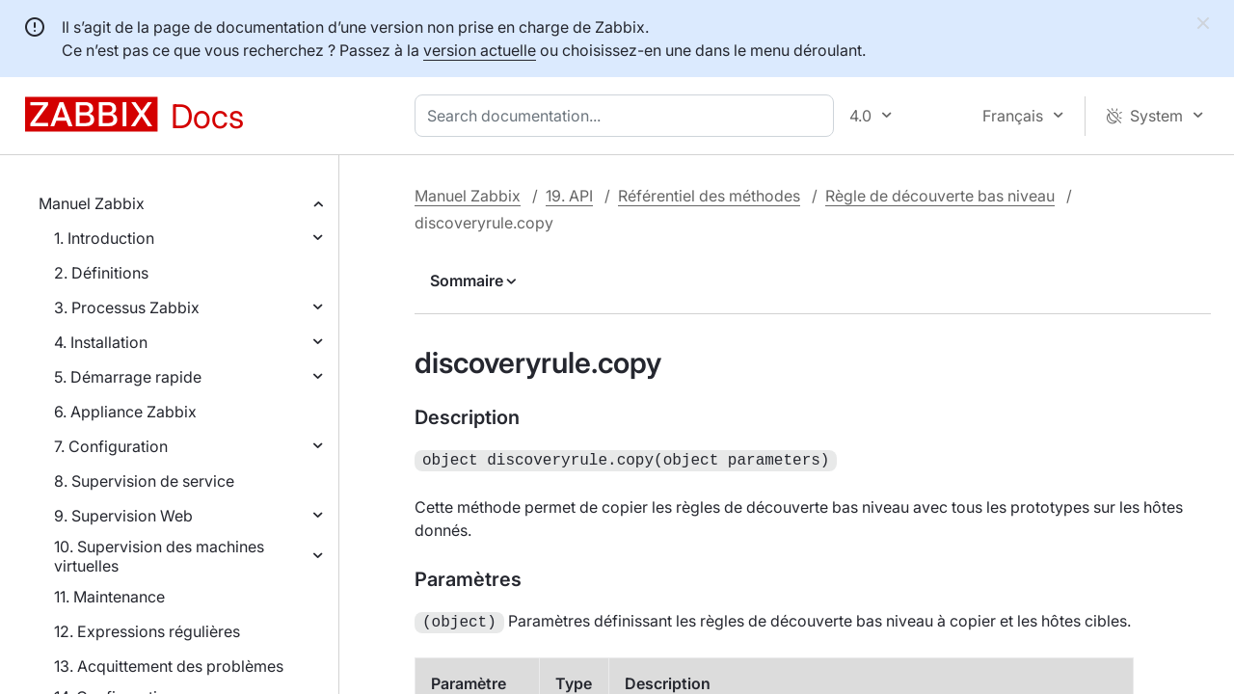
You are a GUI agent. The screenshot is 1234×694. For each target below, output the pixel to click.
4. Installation (101, 342)
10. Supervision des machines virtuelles (159, 556)
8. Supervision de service (144, 481)
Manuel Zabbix (92, 203)
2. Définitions (101, 272)
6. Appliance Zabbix (125, 411)
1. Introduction (104, 238)
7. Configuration (111, 446)
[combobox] (628, 115)
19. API (569, 195)
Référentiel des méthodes (709, 195)
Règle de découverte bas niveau (940, 195)
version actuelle (479, 50)
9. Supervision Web (123, 515)
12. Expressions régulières (147, 631)
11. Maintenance (109, 596)
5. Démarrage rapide (127, 377)
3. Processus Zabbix (127, 307)
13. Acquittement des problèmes (168, 666)
